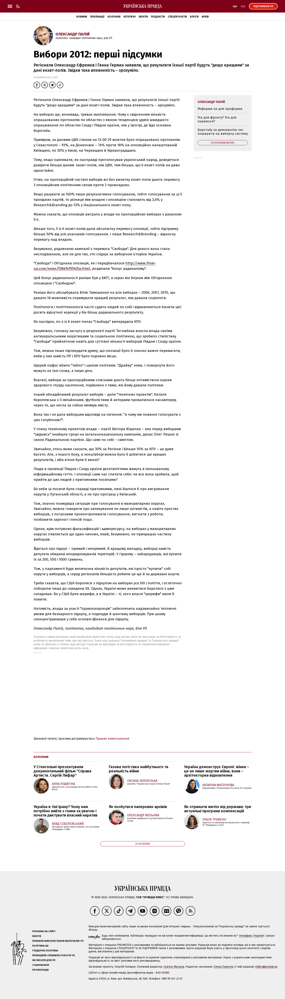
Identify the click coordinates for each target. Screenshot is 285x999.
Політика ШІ (40, 945)
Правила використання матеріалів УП (58, 940)
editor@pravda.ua (266, 966)
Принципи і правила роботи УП (53, 955)
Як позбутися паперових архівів (138, 806)
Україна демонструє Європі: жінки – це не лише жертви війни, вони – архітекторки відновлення (216, 771)
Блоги (194, 16)
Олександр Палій (73, 34)
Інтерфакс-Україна (251, 935)
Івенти (143, 16)
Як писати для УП (43, 960)
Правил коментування (112, 738)
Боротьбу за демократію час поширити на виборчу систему (223, 132)
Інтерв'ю (129, 16)
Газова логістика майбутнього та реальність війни (138, 768)
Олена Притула (223, 966)
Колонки (113, 16)
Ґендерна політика (45, 950)
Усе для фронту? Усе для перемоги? (217, 119)
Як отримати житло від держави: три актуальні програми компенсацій (217, 808)
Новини (81, 16)
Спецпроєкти (177, 16)
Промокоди (40, 969)
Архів (205, 16)
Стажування (40, 965)
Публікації (97, 16)
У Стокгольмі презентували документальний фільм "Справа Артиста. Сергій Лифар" (62, 771)
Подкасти (158, 16)
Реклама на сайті (43, 931)
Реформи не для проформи (220, 109)
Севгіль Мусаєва (173, 966)
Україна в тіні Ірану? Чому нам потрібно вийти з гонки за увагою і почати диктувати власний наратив (65, 810)
